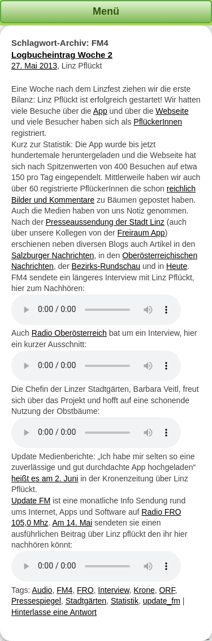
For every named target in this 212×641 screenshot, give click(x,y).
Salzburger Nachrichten (52, 255)
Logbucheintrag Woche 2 (62, 54)
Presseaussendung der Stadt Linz (105, 222)
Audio (42, 590)
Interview (113, 590)
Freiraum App (141, 232)
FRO (85, 590)
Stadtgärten (86, 600)
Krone (143, 590)
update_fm (161, 600)
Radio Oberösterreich (69, 332)
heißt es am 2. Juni (44, 478)
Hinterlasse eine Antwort (54, 612)
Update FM (30, 500)
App (100, 111)
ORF (167, 590)
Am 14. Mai (72, 522)
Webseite (171, 111)
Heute (176, 266)
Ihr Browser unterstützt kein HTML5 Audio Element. (96, 309)
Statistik (125, 600)
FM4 (64, 590)
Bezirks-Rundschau (106, 266)
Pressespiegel (36, 600)
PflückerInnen (157, 121)
